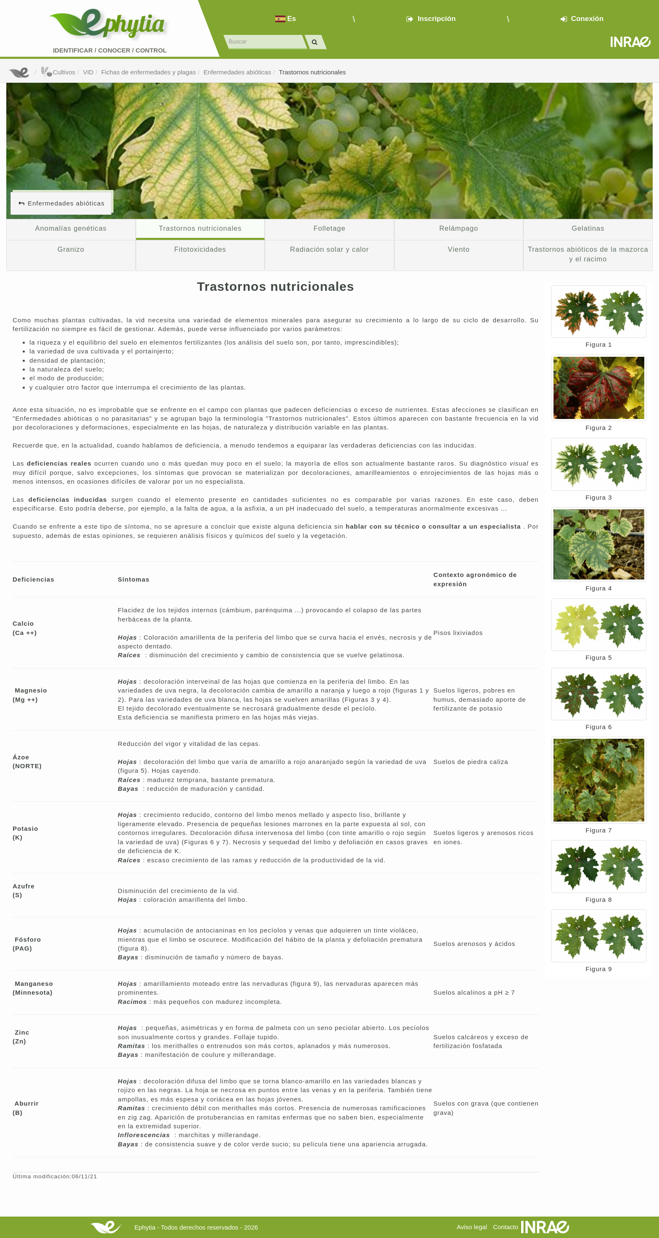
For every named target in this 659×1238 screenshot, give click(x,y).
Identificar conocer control (110, 50)
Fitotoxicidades (200, 249)
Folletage (329, 228)
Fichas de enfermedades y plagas (148, 72)
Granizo (71, 249)
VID (88, 72)
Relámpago (458, 228)
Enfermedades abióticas (237, 72)
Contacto (505, 1226)
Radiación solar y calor (329, 249)
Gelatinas (588, 228)
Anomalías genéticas (71, 228)
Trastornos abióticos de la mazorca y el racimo (588, 254)
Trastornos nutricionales (312, 72)
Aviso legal (472, 1226)
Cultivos (57, 72)
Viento (459, 249)
